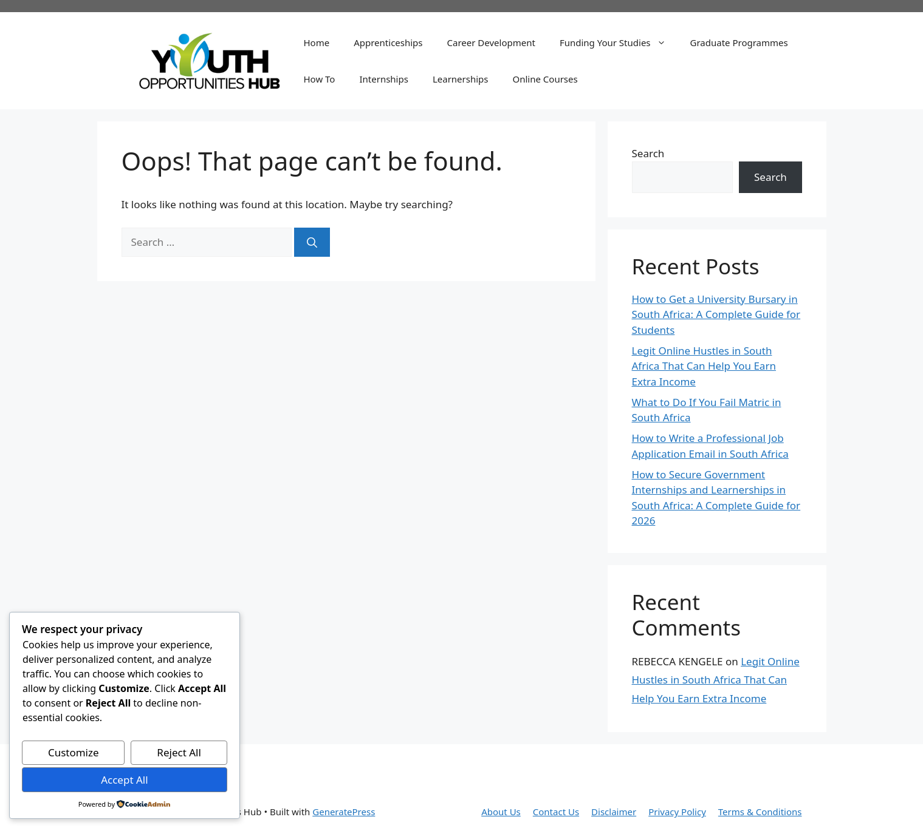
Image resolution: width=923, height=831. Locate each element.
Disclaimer (613, 812)
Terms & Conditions (760, 812)
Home (317, 42)
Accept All (124, 780)
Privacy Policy (677, 812)
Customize (73, 752)
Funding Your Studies (619, 42)
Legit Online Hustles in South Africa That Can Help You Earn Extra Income (704, 366)
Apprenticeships (388, 42)
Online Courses (544, 79)
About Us (501, 812)
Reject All (179, 752)
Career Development (491, 42)
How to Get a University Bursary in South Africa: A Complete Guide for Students (716, 314)
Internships (383, 79)
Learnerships (461, 79)
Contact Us (556, 812)
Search (648, 153)
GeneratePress (343, 812)
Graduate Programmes (739, 42)
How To (319, 79)
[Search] (312, 242)
